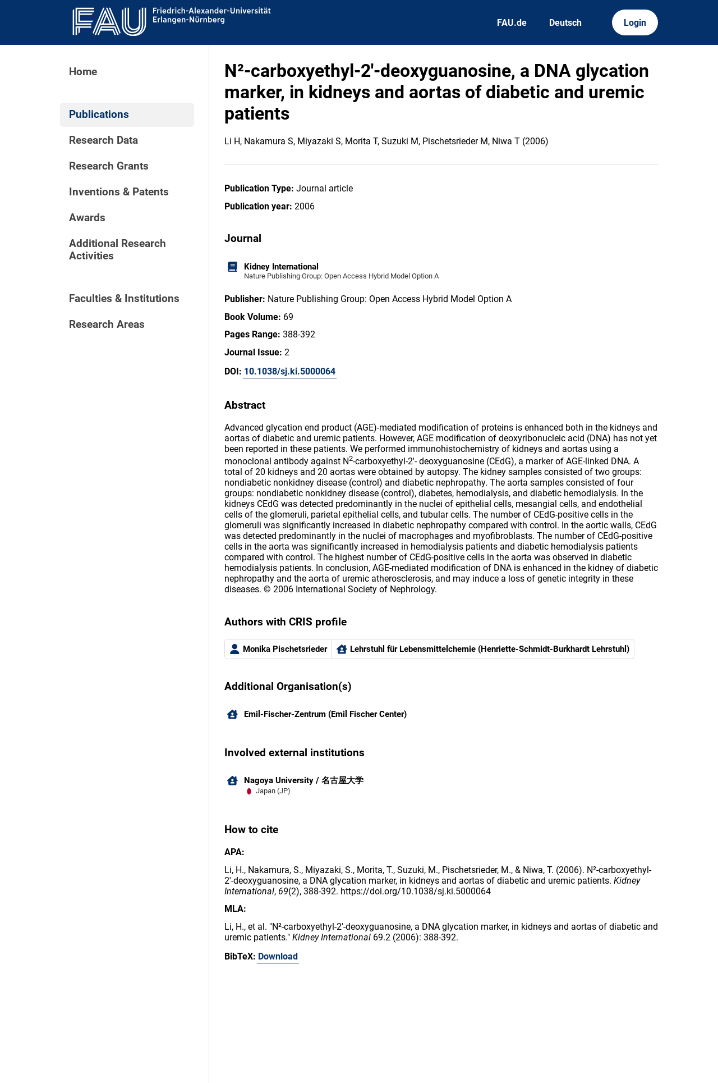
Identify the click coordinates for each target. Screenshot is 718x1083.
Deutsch (565, 22)
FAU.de (512, 22)
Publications (99, 114)
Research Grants (109, 166)
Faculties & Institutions (124, 299)
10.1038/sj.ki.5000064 (289, 371)
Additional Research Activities (117, 249)
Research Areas (107, 324)
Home (83, 72)
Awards (87, 218)
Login (635, 22)
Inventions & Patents (119, 192)
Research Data (103, 140)
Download (278, 956)
